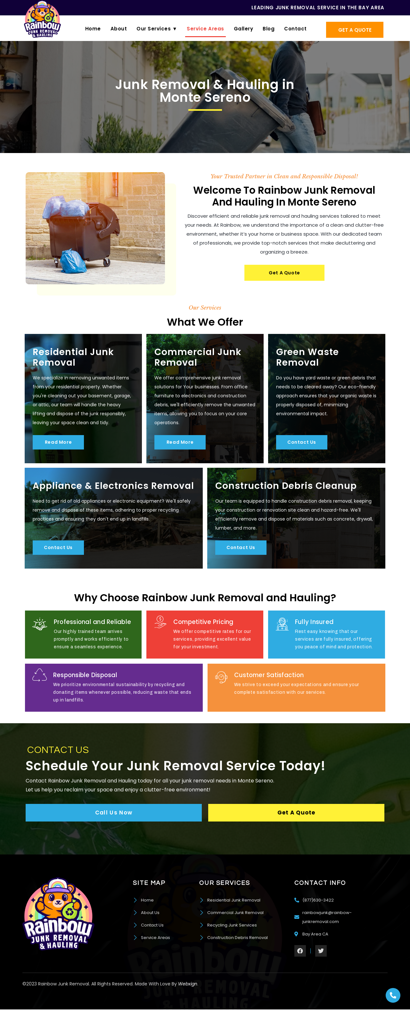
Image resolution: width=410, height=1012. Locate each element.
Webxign (187, 986)
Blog (269, 28)
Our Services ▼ (156, 28)
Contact (295, 28)
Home (93, 28)
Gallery (243, 28)
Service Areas (205, 28)
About (119, 28)
